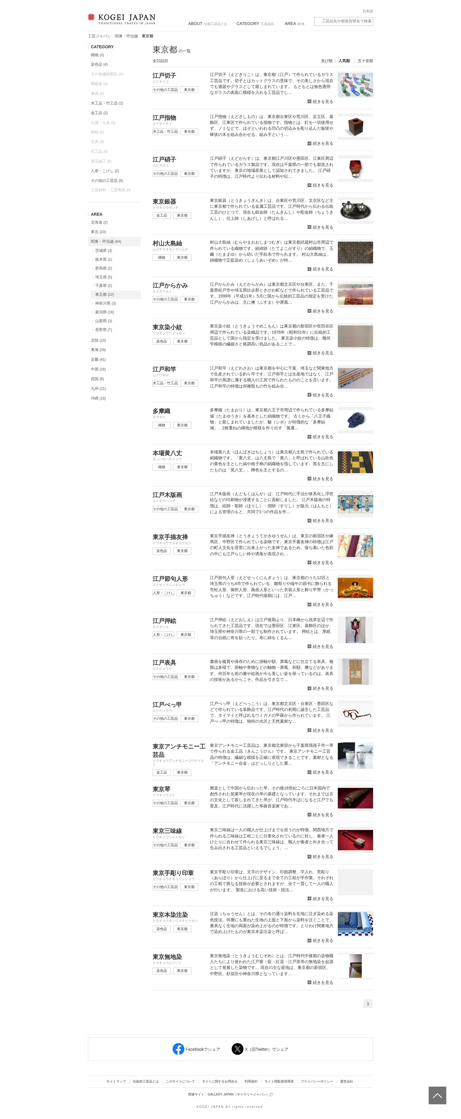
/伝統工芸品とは (207, 23)
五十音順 (365, 61)
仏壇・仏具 (103, 122)
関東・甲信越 (126, 36)
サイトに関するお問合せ (220, 1081)
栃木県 (103, 259)
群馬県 (103, 268)
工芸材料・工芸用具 (111, 190)
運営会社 (346, 1081)
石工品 (99, 151)
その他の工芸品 (107, 180)
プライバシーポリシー (317, 1081)
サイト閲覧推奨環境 (279, 1081)
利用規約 (251, 1081)
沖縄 (98, 398)
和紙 (97, 132)
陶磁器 (99, 84)
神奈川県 (105, 303)
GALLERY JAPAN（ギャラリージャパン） (240, 1094)
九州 (98, 388)
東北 (98, 232)
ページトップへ (437, 1091)
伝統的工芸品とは (146, 1081)
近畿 (98, 359)
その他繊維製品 (107, 74)
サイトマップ (116, 1081)
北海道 (99, 222)
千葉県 (103, 285)
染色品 (99, 64)
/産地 (294, 23)
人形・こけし (105, 171)
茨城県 (103, 250)
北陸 (98, 340)
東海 (98, 349)
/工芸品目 (255, 23)
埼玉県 (103, 277)
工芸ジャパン (99, 36)
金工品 (99, 113)
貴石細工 (101, 161)
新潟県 (104, 312)
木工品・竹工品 (107, 103)
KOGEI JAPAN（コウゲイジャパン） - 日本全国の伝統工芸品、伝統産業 (120, 22)
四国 (97, 379)
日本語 (368, 11)
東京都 (104, 294)
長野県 (103, 329)
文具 (97, 141)
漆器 (97, 93)
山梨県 (103, 321)
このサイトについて (180, 1081)
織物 (97, 55)
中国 (98, 369)
